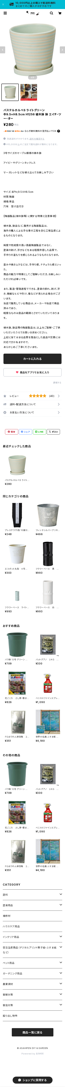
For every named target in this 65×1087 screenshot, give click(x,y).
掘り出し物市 (10, 1015)
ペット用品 (9, 962)
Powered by (32, 1053)
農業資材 (8, 984)
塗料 (5, 894)
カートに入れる (32, 359)
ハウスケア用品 (11, 926)
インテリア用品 (11, 936)
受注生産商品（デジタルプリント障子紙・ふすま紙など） (29, 950)
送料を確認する (37, 138)
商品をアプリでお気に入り (32, 372)
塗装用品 (8, 905)
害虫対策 (8, 1005)
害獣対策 (8, 994)
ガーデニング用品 (12, 973)
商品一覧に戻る (33, 1032)
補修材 (6, 915)
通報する (57, 382)
